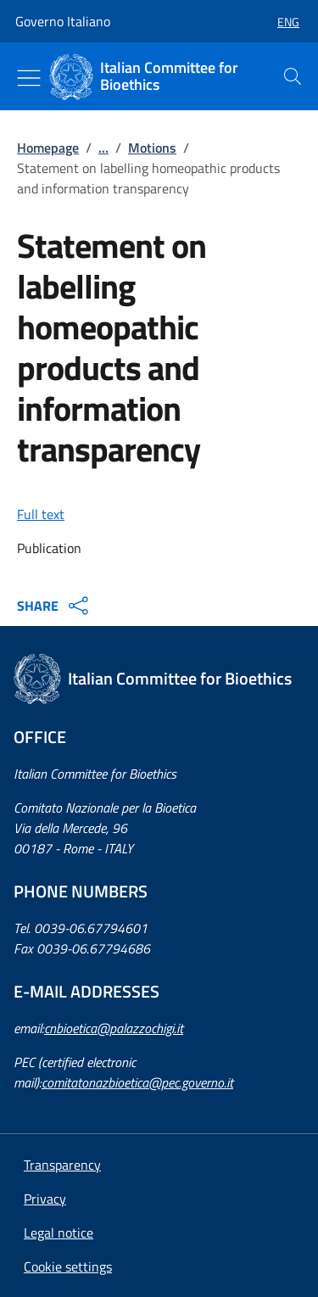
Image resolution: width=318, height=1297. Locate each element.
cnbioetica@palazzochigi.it (113, 1028)
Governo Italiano (62, 21)
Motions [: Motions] (152, 147)
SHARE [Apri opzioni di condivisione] (54, 605)
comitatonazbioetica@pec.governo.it (137, 1082)
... (103, 147)
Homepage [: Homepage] (48, 147)
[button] (281, 21)
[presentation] (292, 76)
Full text (40, 514)
